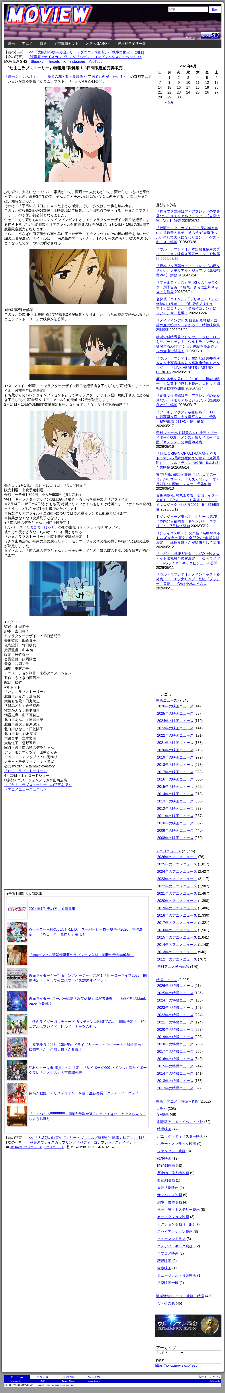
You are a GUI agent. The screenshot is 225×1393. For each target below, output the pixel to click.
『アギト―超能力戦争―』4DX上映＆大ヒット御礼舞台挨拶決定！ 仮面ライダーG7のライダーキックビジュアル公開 (188, 558)
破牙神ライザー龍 (131, 43)
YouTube (96, 61)
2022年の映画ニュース (175, 735)
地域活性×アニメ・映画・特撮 (180, 1296)
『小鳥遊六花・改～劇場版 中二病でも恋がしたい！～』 (85, 76)
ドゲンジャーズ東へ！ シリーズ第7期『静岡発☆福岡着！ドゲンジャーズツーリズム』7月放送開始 (188, 521)
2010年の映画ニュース (175, 823)
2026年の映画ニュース (175, 706)
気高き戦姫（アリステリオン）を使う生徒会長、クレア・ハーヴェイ (84, 1093)
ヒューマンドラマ (171, 1239)
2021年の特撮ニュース (175, 1022)
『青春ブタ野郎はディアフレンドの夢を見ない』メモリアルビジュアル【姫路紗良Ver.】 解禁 (188, 400)
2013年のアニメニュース (177, 952)
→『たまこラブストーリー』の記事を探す (38, 785)
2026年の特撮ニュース (175, 986)
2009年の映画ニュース (175, 830)
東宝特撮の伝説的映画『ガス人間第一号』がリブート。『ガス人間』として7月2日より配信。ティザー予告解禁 (187, 479)
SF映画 (163, 1114)
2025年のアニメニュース (177, 864)
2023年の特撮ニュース (175, 1008)
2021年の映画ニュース (175, 743)
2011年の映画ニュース (175, 816)
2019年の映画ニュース (175, 757)
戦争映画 (164, 1158)
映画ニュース (166, 700)
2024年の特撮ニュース (175, 1000)
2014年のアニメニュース (26, 1147)
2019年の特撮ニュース (175, 1037)
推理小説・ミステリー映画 (178, 1209)
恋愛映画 (164, 1261)
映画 (11, 43)
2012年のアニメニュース (177, 959)
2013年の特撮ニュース (175, 1081)
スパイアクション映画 (175, 1231)
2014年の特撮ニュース (175, 1073)
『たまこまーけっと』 (40, 527)
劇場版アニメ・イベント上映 (180, 1122)
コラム (161, 1109)
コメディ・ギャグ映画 (175, 1246)
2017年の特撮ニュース (175, 1051)
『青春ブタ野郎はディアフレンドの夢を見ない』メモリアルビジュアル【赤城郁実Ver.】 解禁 (188, 270)
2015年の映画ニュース (175, 786)
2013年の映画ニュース (175, 801)
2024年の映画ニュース (175, 721)
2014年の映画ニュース (175, 794)
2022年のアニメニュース (177, 886)
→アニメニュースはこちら (25, 789)
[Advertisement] (51, 840)
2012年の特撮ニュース (175, 1088)
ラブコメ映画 (167, 1253)
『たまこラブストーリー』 (25, 771)
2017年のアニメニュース (177, 923)
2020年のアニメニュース (177, 901)
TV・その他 (165, 1303)
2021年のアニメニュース (177, 893)
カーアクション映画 (173, 1217)
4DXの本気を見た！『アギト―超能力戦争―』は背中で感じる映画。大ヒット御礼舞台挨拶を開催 (188, 383)
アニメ (27, 43)
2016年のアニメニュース (177, 930)
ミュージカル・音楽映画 (176, 1275)
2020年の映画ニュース (175, 750)
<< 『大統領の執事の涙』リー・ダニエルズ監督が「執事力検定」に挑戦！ (88, 52)
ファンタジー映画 (171, 1151)
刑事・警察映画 (169, 1202)
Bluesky (37, 61)
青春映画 (164, 1268)
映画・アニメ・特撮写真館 (177, 1101)
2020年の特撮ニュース (175, 1029)
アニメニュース (54, 1147)
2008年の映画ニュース (175, 838)
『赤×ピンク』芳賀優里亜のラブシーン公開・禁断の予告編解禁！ (81, 955)
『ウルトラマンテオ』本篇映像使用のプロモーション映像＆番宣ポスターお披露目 (188, 253)
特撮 (43, 43)
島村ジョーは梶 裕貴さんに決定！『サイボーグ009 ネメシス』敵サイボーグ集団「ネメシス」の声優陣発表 (188, 437)
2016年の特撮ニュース (175, 1059)
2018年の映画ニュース (175, 765)
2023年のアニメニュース (177, 879)
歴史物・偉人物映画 (173, 1173)
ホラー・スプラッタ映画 (176, 1144)
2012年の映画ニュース (175, 808)
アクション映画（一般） (176, 1224)
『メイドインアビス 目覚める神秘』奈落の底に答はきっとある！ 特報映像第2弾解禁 (188, 325)
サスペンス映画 (169, 1195)
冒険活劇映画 (167, 1188)
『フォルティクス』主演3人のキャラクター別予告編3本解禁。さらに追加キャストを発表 (187, 287)
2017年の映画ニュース (175, 772)
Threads (53, 61)
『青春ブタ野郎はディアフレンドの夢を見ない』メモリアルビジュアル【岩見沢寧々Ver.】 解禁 (188, 216)
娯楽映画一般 (167, 1283)
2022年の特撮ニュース (175, 1015)
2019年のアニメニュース (177, 908)
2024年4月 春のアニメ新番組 (52, 909)
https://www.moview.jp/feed (176, 1365)
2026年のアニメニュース (177, 857)
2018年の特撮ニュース (175, 1044)
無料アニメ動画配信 (173, 966)
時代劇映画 (166, 1166)
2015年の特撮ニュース (175, 1066)
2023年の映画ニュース (175, 728)
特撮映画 (164, 1129)
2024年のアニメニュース (177, 871)
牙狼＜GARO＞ (98, 43)
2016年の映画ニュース (175, 779)
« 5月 (169, 102)
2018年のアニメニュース (177, 915)
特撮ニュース (166, 980)
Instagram (77, 61)
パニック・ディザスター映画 (180, 1136)
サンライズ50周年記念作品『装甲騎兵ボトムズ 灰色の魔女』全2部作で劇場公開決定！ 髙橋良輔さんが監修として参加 (188, 537)
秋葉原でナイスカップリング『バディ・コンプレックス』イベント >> (85, 57)
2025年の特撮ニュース (175, 993)
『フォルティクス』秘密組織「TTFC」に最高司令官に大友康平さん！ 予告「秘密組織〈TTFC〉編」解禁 (187, 416)
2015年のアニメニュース (177, 937)
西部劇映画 (166, 1180)
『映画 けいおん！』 (20, 76)
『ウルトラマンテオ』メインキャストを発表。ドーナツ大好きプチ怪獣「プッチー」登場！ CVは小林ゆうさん (188, 579)
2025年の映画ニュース (175, 713)
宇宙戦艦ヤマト (66, 43)
